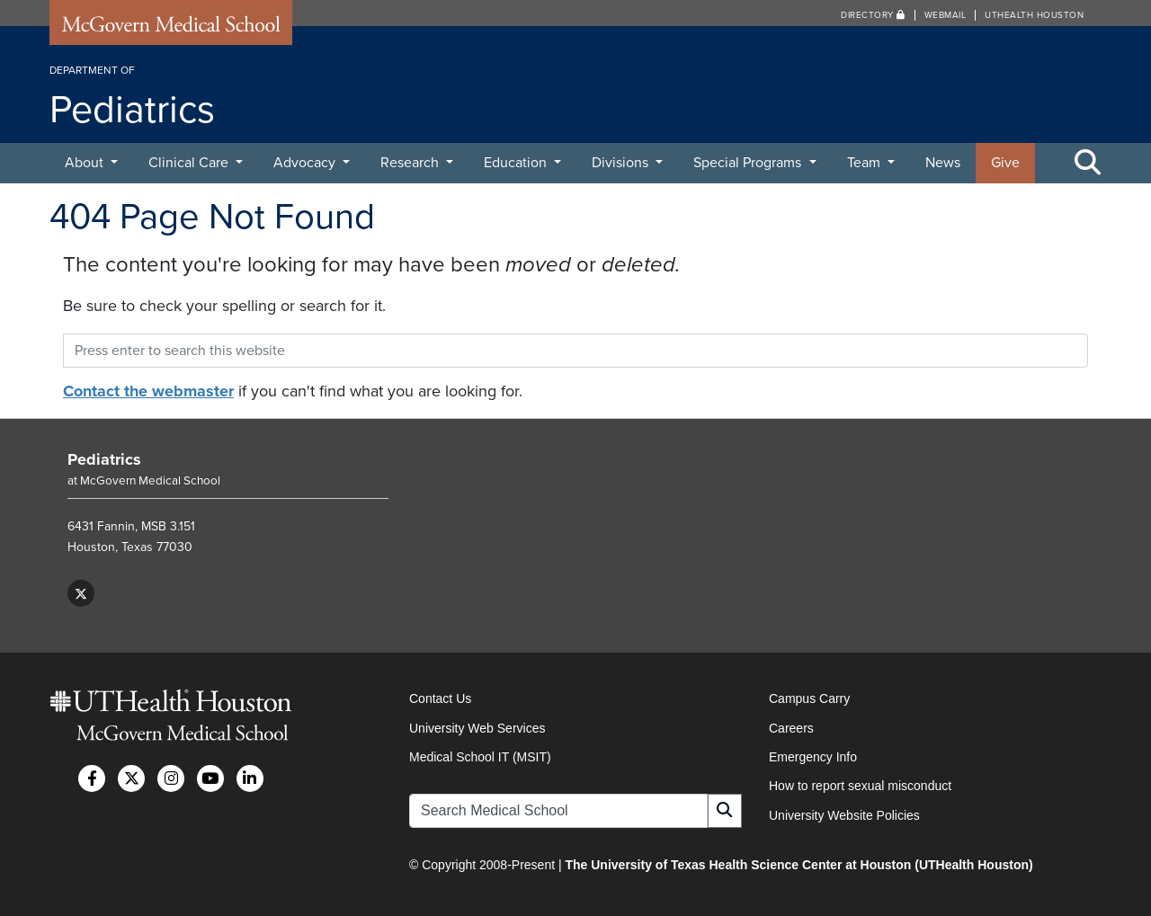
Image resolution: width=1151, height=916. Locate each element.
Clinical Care (190, 163)
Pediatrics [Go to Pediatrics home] (104, 459)
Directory (873, 15)
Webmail (945, 15)
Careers (791, 728)
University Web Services (477, 728)
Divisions (622, 163)
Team (865, 163)
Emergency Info (813, 757)
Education (517, 163)
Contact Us (440, 698)
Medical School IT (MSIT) (480, 757)
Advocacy (306, 163)
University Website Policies (844, 815)
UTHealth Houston (1034, 15)
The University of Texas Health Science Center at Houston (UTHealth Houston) (798, 865)
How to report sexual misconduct (860, 785)
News (942, 163)
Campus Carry (809, 698)
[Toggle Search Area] (1088, 164)
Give (1005, 163)
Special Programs (749, 163)
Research (411, 163)
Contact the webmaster (148, 391)
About (86, 163)
